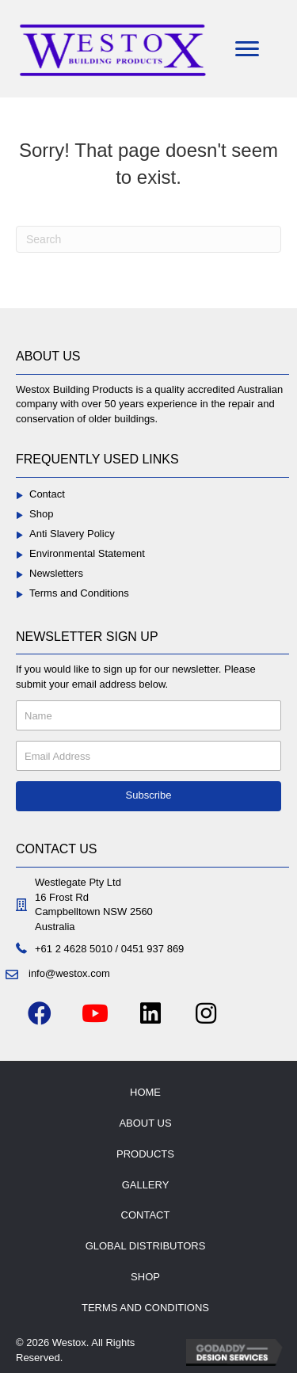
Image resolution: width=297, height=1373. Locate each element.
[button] (148, 796)
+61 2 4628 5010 (73, 949)
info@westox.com (69, 973)
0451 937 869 (153, 949)
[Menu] (247, 49)
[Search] (148, 239)
